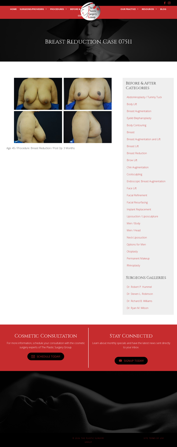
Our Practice (129, 9)
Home (13, 9)
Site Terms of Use (154, 438)
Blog (163, 9)
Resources (149, 9)
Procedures (58, 9)
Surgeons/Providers (33, 9)
